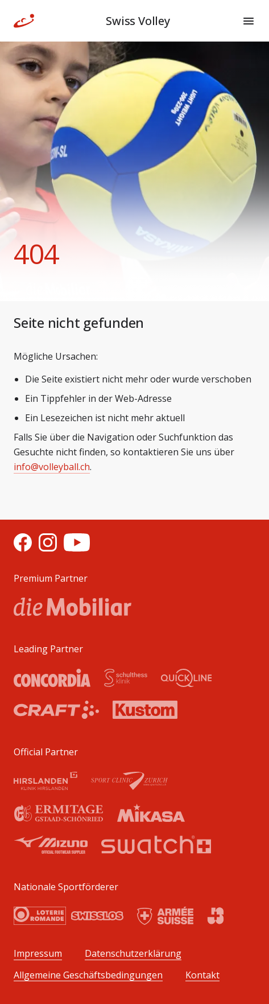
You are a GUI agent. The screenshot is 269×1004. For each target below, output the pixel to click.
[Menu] (248, 21)
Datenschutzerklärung (133, 954)
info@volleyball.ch (52, 466)
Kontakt (202, 975)
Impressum (38, 954)
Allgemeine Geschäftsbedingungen (88, 975)
